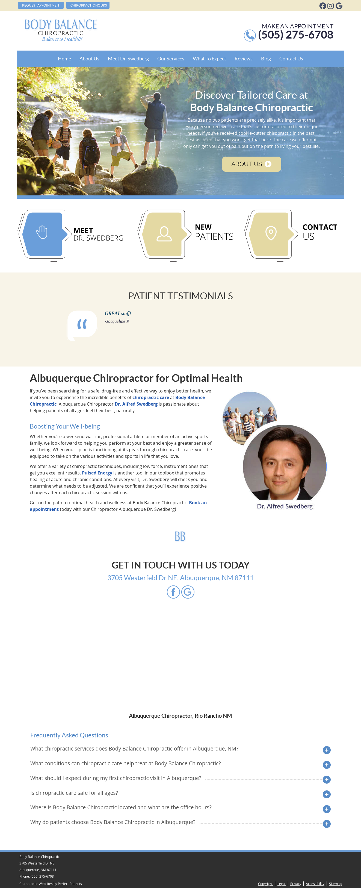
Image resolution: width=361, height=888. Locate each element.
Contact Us (291, 58)
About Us (89, 58)
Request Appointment (41, 5)
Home (64, 58)
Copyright (265, 883)
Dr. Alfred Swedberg (136, 404)
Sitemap (335, 883)
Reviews (244, 58)
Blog (266, 58)
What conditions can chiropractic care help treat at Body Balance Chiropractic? (125, 763)
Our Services (170, 58)
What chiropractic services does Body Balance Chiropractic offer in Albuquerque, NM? (134, 748)
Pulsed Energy (97, 473)
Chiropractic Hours (88, 5)
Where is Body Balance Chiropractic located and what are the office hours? (121, 807)
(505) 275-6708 (42, 876)
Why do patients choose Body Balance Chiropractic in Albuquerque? (113, 822)
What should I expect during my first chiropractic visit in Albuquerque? (115, 778)
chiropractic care (150, 397)
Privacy (295, 883)
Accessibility (315, 883)
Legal (281, 883)
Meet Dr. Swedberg (128, 58)
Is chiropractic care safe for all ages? (74, 792)
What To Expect (209, 58)
